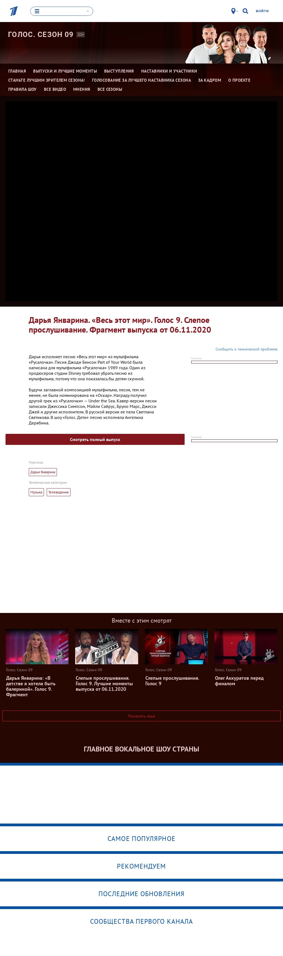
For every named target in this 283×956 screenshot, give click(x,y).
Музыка (36, 492)
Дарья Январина (42, 472)
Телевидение (58, 492)
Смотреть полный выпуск (95, 439)
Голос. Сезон (41, 34)
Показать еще (141, 716)
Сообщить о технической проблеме (246, 349)
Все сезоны (110, 89)
